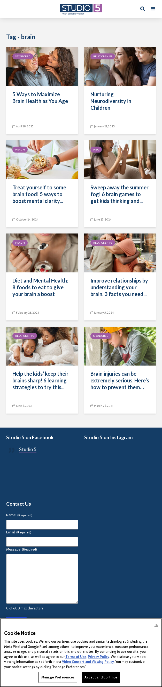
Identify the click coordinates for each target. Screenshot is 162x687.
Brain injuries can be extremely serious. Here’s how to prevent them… (119, 380)
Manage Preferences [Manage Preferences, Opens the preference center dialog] (57, 677)
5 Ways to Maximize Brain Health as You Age (40, 97)
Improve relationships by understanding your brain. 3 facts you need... (119, 287)
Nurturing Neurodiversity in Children (110, 101)
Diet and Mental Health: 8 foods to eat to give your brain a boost (40, 287)
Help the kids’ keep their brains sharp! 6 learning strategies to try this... (40, 380)
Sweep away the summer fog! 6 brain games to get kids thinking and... (119, 194)
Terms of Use (75, 657)
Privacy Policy (98, 657)
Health (20, 149)
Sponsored (22, 56)
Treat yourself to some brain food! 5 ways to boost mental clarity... (39, 194)
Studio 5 (27, 449)
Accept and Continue (100, 677)
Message (21, 549)
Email (18, 532)
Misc (96, 149)
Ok (156, 625)
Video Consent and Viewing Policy (88, 661)
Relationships (102, 56)
